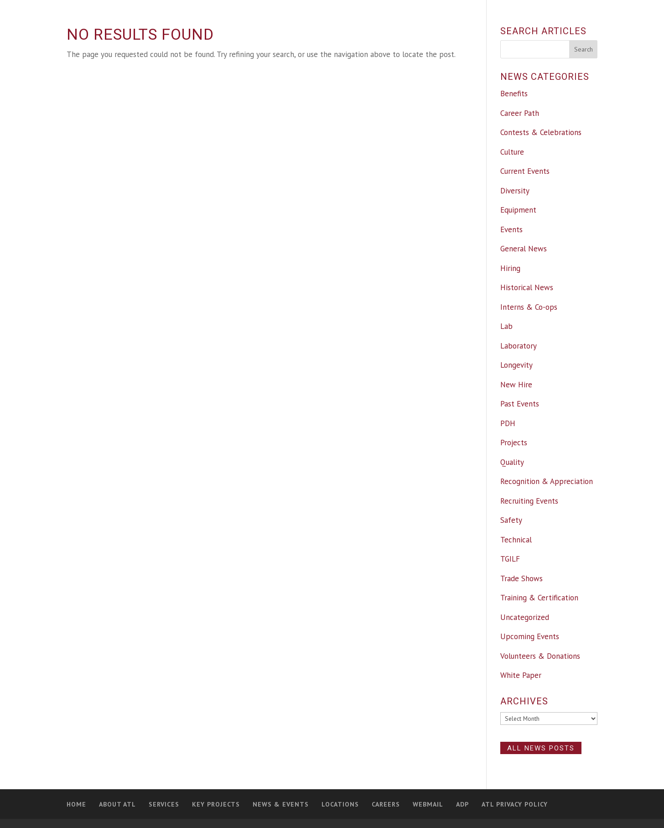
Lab (506, 326)
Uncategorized (524, 617)
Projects (513, 442)
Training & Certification (539, 598)
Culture (512, 152)
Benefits (514, 94)
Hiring (510, 268)
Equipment (518, 210)
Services (164, 804)
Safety (511, 520)
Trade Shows (521, 578)
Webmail (428, 804)
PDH (507, 423)
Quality (512, 462)
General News (523, 249)
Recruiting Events (529, 501)
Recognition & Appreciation (546, 481)
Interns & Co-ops (528, 307)
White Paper (520, 675)
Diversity (514, 191)
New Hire (516, 385)
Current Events (525, 171)
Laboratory (518, 346)
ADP (462, 804)
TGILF (510, 559)
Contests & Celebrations (540, 132)
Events (511, 229)
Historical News (526, 287)
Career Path (519, 113)
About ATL (117, 804)
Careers (386, 804)
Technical (516, 540)
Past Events (519, 404)
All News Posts (541, 748)
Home (76, 804)
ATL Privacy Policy (515, 804)
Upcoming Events (529, 636)
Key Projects (216, 804)
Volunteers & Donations (540, 656)
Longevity (516, 365)
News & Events (281, 804)
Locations (340, 804)
